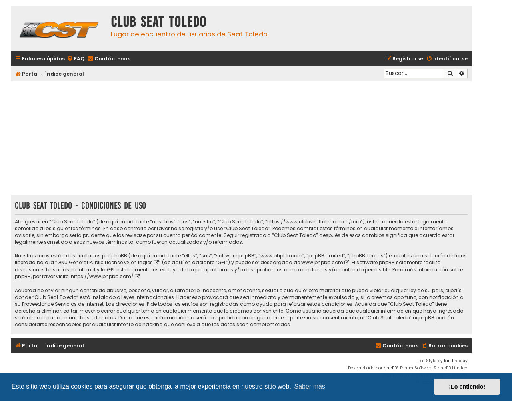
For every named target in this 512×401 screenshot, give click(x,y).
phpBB (390, 368)
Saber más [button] (309, 386)
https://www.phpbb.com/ (102, 276)
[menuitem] (75, 59)
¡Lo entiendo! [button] (467, 386)
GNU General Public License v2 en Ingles (105, 262)
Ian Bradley (456, 361)
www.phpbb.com (322, 262)
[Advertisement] (241, 139)
